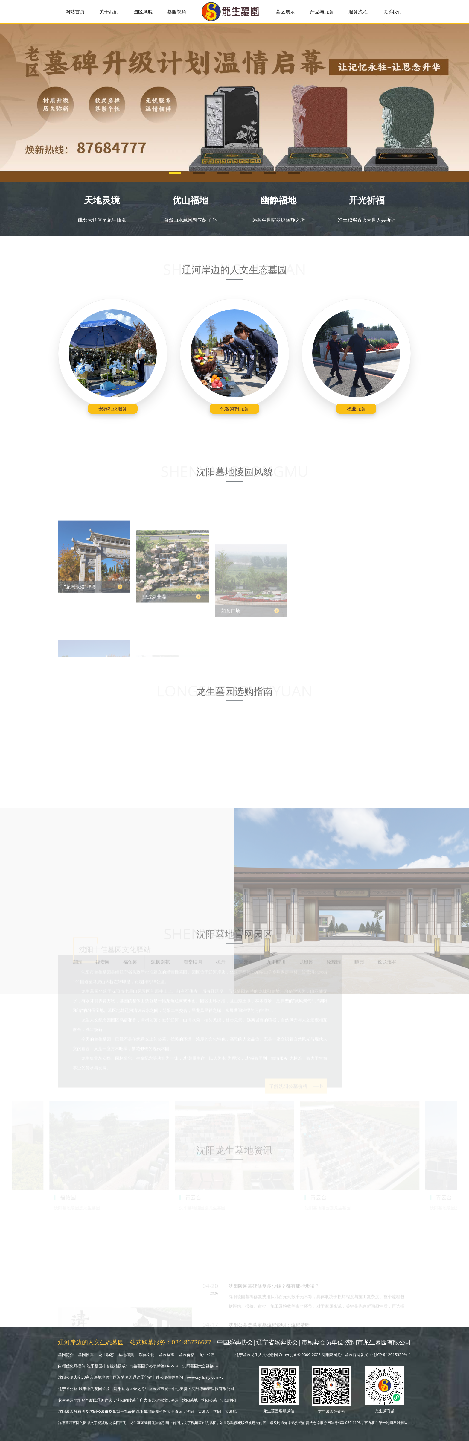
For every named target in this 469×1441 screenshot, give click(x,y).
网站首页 (75, 11)
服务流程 (358, 11)
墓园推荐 (86, 1354)
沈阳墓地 (190, 1400)
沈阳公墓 (209, 1400)
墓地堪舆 (126, 1354)
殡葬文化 (146, 1354)
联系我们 (392, 11)
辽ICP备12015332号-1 (391, 1354)
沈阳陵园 (228, 1400)
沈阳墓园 (171, 1400)
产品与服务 (322, 11)
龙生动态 (106, 1354)
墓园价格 (186, 1354)
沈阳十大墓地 (225, 1411)
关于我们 (108, 11)
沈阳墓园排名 (98, 1366)
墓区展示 (285, 11)
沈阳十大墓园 (198, 1411)
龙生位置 (207, 1354)
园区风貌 (143, 11)
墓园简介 (66, 1354)
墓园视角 (176, 11)
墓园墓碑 (166, 1354)
